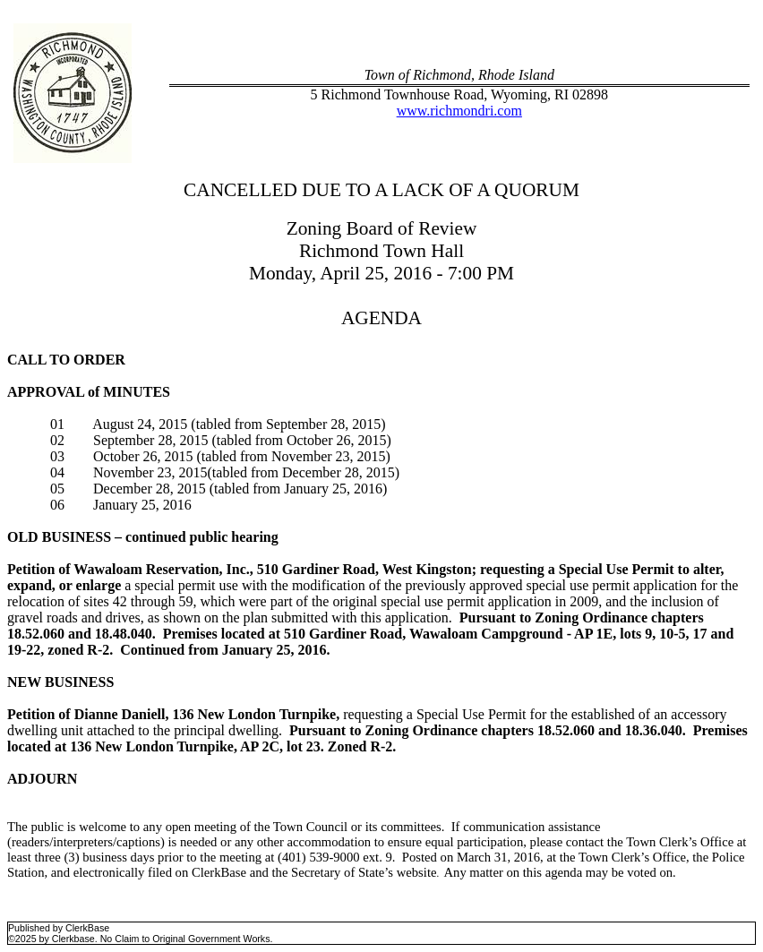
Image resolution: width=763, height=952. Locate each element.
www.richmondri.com (459, 110)
